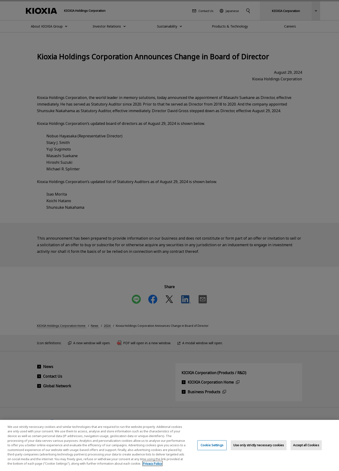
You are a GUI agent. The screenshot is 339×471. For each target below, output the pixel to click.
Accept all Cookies (306, 448)
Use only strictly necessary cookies (258, 448)
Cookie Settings (212, 448)
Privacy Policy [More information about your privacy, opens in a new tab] (152, 466)
